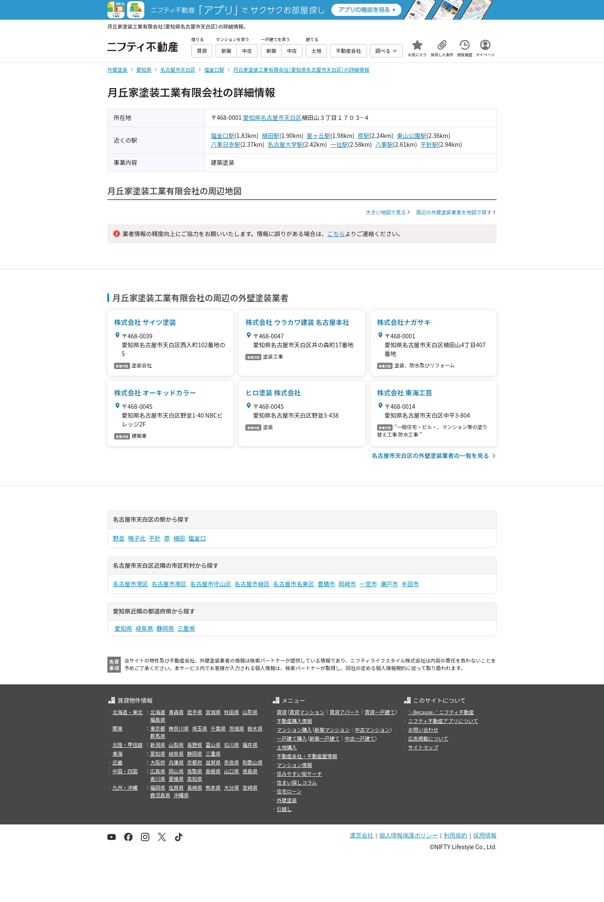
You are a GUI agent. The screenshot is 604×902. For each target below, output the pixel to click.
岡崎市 (347, 584)
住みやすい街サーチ (299, 773)
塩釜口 (197, 538)
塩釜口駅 (222, 135)
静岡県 (165, 628)
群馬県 (157, 735)
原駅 (364, 135)
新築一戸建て (325, 738)
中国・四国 (125, 771)
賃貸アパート (345, 711)
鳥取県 (194, 771)
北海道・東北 (127, 711)
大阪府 (157, 762)
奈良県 (231, 762)
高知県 (194, 778)
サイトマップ (423, 747)
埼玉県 (199, 728)
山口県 (231, 771)
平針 (155, 538)
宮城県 (213, 711)
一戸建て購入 (292, 738)
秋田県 (231, 711)
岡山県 (176, 771)
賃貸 (282, 711)
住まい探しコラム (297, 782)
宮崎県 (250, 787)
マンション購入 (294, 729)
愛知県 (251, 117)
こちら (336, 233)
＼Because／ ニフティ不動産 (441, 711)
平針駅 (429, 144)
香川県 (157, 778)
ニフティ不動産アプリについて (443, 720)
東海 (117, 753)
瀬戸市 (389, 584)
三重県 (186, 628)
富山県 (213, 744)
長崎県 (194, 787)
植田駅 (270, 135)
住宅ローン (289, 791)
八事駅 (384, 144)
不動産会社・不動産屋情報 (307, 755)
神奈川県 (179, 728)
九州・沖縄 (125, 787)
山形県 (250, 711)
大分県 (231, 787)
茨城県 (236, 728)
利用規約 (455, 835)
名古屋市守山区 (210, 584)
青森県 (176, 711)
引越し (284, 808)
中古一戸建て (360, 738)
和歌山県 (252, 762)
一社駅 (339, 144)
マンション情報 (294, 764)
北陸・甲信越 (127, 744)
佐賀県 (176, 787)
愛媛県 (176, 778)
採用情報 (485, 835)
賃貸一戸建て (379, 711)
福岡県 (157, 787)
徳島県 (250, 771)
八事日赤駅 (225, 144)
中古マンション (372, 729)
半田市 (410, 584)
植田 (179, 538)
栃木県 (255, 728)
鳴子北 (137, 538)
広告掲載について (428, 738)
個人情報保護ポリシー (408, 835)
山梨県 (176, 744)
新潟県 (157, 744)
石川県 (231, 744)
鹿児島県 (160, 794)
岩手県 (194, 711)
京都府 (194, 762)
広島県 (157, 771)
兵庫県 (176, 762)
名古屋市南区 (169, 584)
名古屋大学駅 (285, 144)
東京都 (157, 728)
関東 (117, 728)
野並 (119, 538)
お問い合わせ (423, 729)
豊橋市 (326, 584)
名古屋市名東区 (293, 584)
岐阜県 (144, 628)
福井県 (250, 744)
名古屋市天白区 (281, 117)
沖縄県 (181, 794)
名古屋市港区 (130, 584)
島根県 (213, 771)
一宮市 (368, 584)
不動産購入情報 (294, 720)
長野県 (194, 744)
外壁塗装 (287, 799)
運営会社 (361, 835)
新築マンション (332, 729)
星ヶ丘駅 (318, 135)
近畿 (117, 762)
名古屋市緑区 (252, 584)
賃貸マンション (307, 711)
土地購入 (287, 747)
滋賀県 (213, 762)
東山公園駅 (411, 135)
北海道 (157, 711)
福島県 (157, 719)
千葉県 (218, 728)
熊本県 (213, 787)
